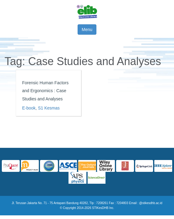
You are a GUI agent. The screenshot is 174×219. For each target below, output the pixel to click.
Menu (87, 29)
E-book (28, 108)
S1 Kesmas (49, 108)
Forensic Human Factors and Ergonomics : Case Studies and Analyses (45, 90)
